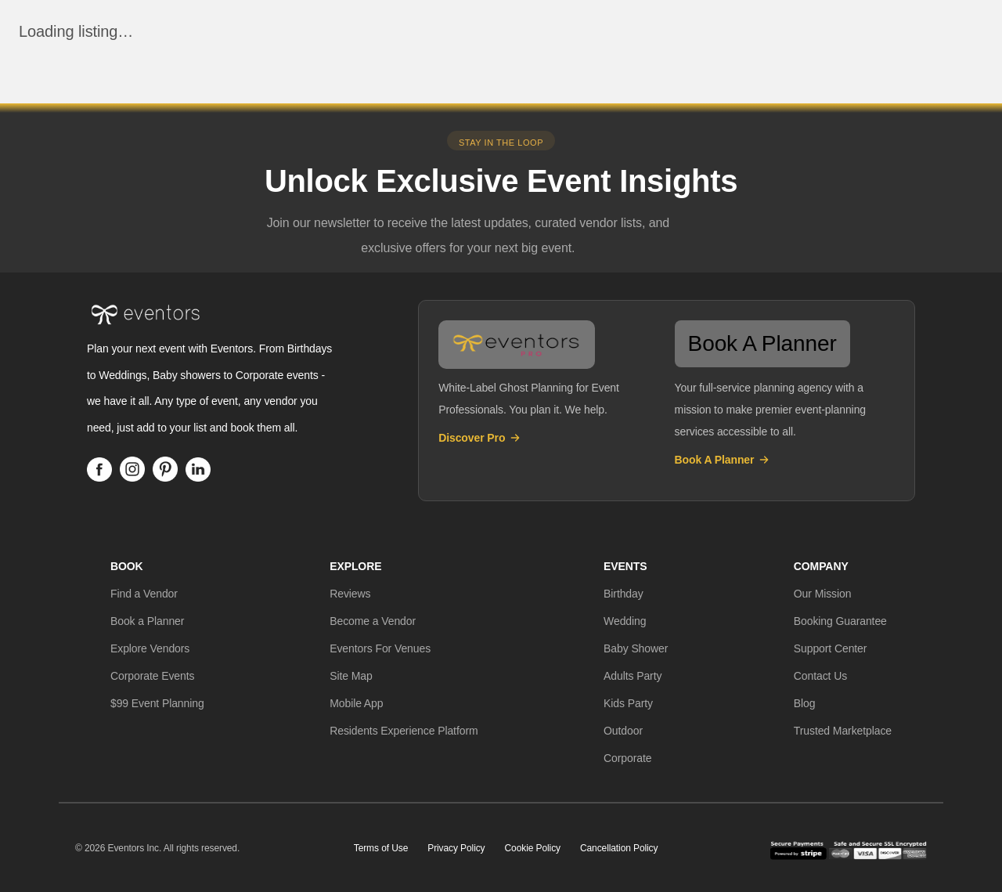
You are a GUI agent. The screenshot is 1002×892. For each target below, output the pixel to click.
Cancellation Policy (619, 848)
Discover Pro (479, 438)
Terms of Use (381, 848)
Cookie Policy (532, 848)
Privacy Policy (456, 848)
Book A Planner (723, 459)
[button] (144, 593)
